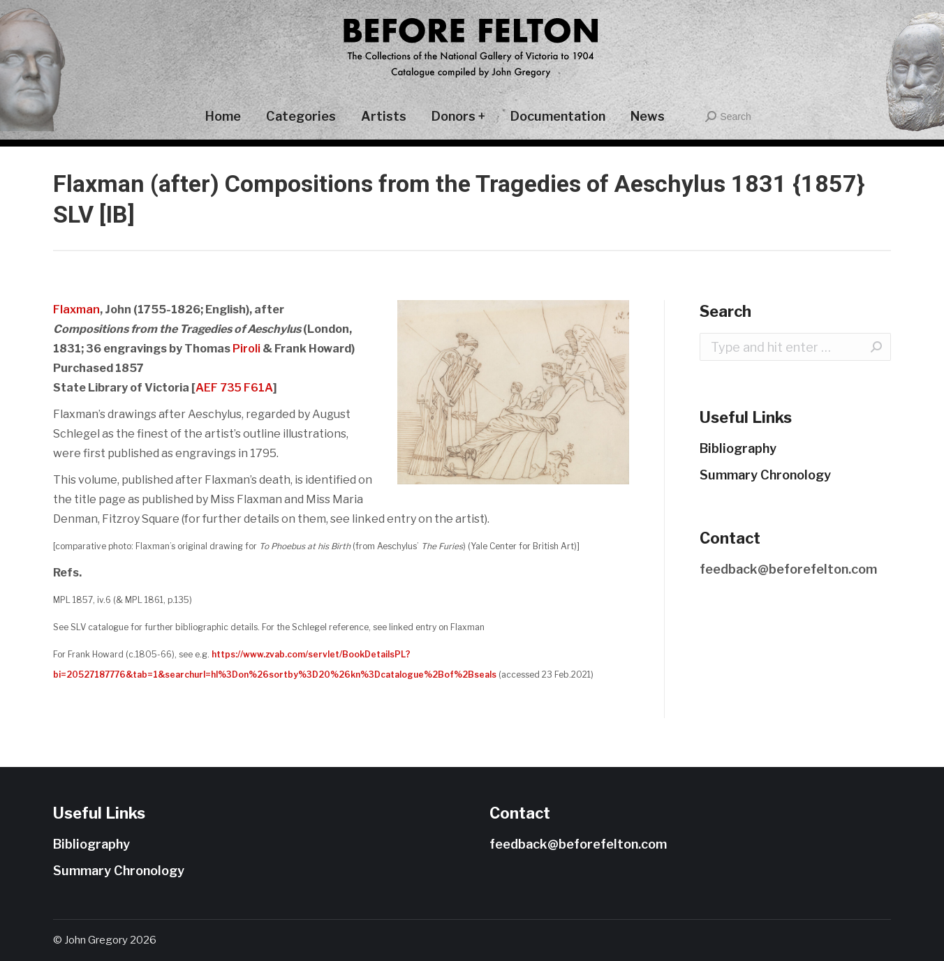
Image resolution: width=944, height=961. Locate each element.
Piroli (246, 348)
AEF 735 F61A (234, 387)
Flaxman (76, 309)
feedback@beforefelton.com (788, 569)
